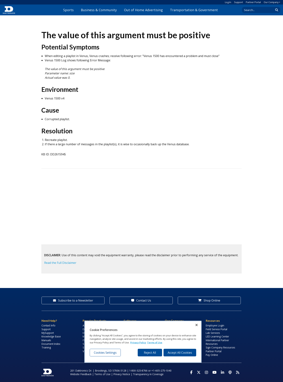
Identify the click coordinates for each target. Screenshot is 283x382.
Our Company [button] (271, 2)
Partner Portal (253, 2)
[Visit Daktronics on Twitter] (199, 372)
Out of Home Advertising (143, 10)
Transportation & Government (194, 10)
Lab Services (213, 333)
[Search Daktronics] (259, 10)
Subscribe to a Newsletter (73, 300)
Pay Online (212, 355)
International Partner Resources (217, 342)
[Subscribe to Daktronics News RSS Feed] (237, 372)
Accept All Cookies (180, 353)
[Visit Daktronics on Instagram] (206, 372)
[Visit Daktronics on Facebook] (191, 372)
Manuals (46, 340)
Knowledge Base (51, 336)
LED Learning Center (217, 336)
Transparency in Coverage (148, 374)
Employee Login (215, 325)
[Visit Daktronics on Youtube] (214, 372)
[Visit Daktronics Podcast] (230, 372)
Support (238, 2)
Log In (228, 2)
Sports (68, 10)
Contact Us (141, 300)
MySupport (48, 333)
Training (46, 347)
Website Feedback (81, 374)
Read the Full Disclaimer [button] (60, 263)
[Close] (197, 325)
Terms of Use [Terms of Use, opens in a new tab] (154, 342)
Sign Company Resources (220, 347)
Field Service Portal (216, 329)
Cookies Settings (105, 353)
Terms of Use (102, 374)
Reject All (150, 353)
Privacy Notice (121, 374)
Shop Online (209, 300)
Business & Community (99, 10)
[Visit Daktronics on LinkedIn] (222, 372)
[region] (143, 342)
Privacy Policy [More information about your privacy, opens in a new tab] (138, 342)
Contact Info (48, 325)
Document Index (51, 344)
